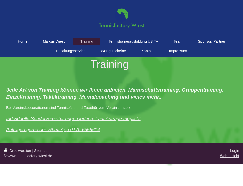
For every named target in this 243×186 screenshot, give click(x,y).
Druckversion (18, 151)
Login (234, 151)
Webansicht (229, 156)
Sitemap (40, 151)
